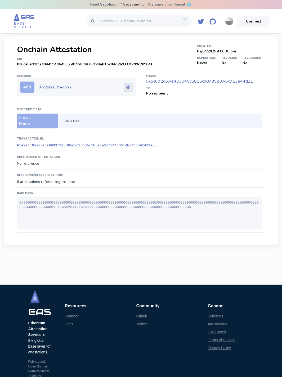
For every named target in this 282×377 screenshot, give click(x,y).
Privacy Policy (219, 348)
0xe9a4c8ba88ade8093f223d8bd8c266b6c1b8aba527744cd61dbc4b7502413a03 (87, 145)
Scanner (72, 316)
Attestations (217, 324)
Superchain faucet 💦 (172, 4)
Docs (69, 324)
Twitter (141, 324)
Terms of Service (221, 340)
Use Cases (217, 332)
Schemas (215, 316)
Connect (253, 21)
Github (141, 316)
